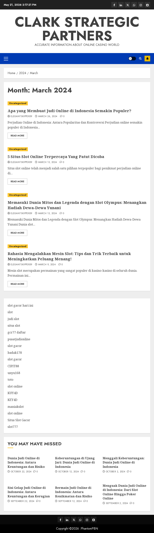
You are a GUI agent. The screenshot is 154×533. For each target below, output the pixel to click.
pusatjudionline (19, 339)
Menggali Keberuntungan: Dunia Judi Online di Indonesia (124, 462)
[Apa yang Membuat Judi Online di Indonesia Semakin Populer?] (77, 103)
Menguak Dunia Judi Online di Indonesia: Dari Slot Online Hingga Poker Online (124, 492)
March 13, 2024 (47, 162)
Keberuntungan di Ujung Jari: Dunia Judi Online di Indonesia (75, 462)
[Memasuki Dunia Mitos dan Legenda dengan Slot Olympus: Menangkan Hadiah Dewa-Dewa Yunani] (77, 195)
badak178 (15, 353)
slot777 (13, 427)
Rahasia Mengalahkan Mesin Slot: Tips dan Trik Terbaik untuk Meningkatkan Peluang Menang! (69, 256)
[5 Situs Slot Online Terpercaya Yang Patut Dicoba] (77, 149)
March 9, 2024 (47, 264)
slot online (15, 386)
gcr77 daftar (17, 332)
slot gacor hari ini (20, 305)
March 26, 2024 (47, 116)
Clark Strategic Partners (77, 28)
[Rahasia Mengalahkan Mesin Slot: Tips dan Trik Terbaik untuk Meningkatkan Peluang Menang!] (77, 246)
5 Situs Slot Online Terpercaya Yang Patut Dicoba (56, 156)
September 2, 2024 (117, 503)
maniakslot (16, 407)
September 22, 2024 (22, 501)
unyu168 (14, 373)
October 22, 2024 (21, 471)
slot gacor (15, 346)
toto (10, 379)
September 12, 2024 (70, 501)
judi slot (13, 319)
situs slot (14, 325)
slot (10, 312)
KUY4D (13, 393)
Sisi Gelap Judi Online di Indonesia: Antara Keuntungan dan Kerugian (29, 492)
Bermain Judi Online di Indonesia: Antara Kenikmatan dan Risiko (73, 492)
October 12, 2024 (68, 471)
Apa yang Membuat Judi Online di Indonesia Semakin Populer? (69, 110)
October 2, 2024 (115, 471)
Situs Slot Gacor (19, 420)
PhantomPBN (89, 528)
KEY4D (12, 400)
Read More (17, 135)
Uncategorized (17, 103)
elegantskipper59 (21, 116)
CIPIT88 (13, 366)
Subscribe (147, 58)
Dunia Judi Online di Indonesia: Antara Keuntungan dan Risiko (26, 462)
